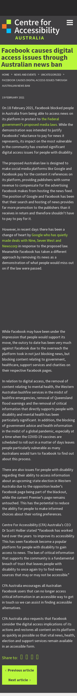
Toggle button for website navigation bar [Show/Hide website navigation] (70, 22)
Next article (18, 679)
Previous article (21, 670)
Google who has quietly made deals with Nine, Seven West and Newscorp (35, 240)
